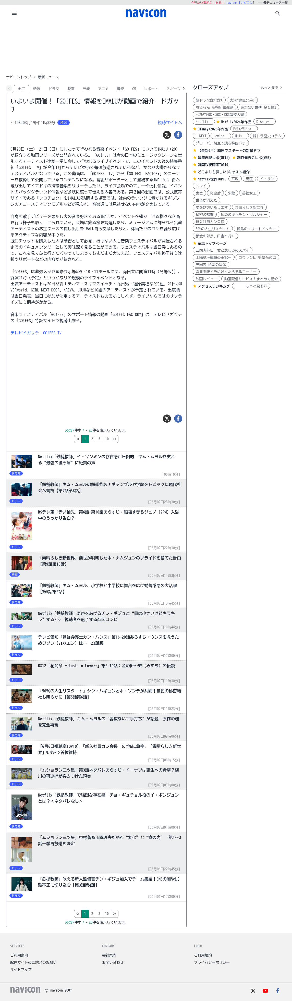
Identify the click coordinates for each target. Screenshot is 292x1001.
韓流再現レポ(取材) (214, 158)
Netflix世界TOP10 (212, 179)
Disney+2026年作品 (213, 129)
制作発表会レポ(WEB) (254, 158)
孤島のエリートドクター (256, 229)
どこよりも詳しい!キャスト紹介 (224, 172)
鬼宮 (199, 193)
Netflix (204, 122)
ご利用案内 (19, 955)
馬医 (249, 179)
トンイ (201, 186)
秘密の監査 (205, 214)
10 (128, 439)
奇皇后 (215, 193)
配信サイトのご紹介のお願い (33, 962)
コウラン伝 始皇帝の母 (257, 257)
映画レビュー (206, 279)
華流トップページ (212, 243)
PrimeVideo (244, 129)
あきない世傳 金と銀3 (258, 107)
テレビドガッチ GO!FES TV (36, 333)
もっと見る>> (251, 286)
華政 (235, 179)
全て (21, 89)
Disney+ (265, 122)
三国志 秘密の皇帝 (211, 264)
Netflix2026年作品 (236, 122)
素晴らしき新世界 (249, 207)
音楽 (120, 89)
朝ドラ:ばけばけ (209, 100)
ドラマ (53, 89)
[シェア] (178, 135)
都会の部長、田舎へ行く (215, 236)
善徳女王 (249, 193)
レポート (151, 89)
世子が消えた (206, 200)
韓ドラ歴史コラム (267, 136)
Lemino (221, 136)
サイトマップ (21, 969)
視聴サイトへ (170, 122)
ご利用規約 (203, 955)
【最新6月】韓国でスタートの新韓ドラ (229, 150)
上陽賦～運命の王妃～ (214, 257)
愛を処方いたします (212, 207)
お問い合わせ (113, 962)
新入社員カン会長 (210, 222)
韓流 (36, 89)
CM (134, 89)
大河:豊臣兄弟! (242, 100)
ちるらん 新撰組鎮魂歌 (214, 107)
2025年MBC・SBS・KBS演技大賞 (220, 114)
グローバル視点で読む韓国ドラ (221, 143)
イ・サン (267, 179)
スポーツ (173, 89)
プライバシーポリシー (212, 962)
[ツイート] (167, 135)
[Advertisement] (146, 46)
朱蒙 (231, 193)
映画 (71, 89)
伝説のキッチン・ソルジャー (244, 214)
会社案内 (109, 955)
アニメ (103, 89)
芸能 (86, 89)
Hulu (240, 136)
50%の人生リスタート (213, 229)
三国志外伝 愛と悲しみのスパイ (222, 250)
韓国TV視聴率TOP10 (213, 165)
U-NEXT (201, 136)
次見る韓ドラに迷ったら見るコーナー (226, 272)
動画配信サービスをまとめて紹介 (251, 279)
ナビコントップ (18, 77)
